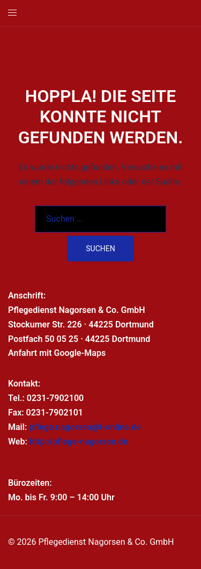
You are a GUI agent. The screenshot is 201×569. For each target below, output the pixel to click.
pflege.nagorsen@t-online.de (84, 427)
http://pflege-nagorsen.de (78, 441)
